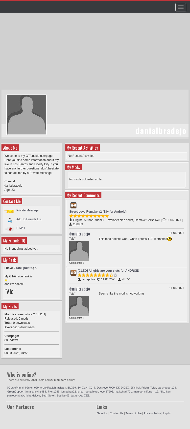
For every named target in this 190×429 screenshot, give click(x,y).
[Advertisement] (95, 53)
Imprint (167, 413)
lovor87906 (106, 391)
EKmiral (135, 387)
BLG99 (72, 387)
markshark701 (123, 391)
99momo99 (32, 387)
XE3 (86, 395)
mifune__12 (151, 391)
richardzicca (32, 395)
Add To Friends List (29, 219)
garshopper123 (167, 387)
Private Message (27, 210)
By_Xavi (82, 387)
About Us (102, 413)
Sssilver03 (63, 395)
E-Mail (20, 228)
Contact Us (116, 413)
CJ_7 (92, 387)
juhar (80, 391)
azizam (61, 387)
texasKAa (77, 395)
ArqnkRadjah (48, 387)
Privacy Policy (152, 413)
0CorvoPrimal (15, 387)
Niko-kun (165, 391)
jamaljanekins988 (35, 391)
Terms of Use (133, 413)
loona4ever (91, 391)
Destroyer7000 (106, 387)
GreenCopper (15, 391)
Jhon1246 (53, 391)
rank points (24, 268)
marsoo (137, 391)
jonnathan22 (68, 391)
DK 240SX (122, 387)
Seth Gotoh (48, 395)
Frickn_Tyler (149, 387)
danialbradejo (79, 234)
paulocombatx (15, 395)
